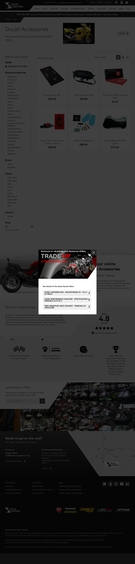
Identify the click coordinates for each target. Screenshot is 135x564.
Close (94, 252)
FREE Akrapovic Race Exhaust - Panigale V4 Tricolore (65, 307)
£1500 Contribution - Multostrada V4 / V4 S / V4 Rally (66, 293)
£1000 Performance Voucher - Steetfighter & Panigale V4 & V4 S (66, 300)
